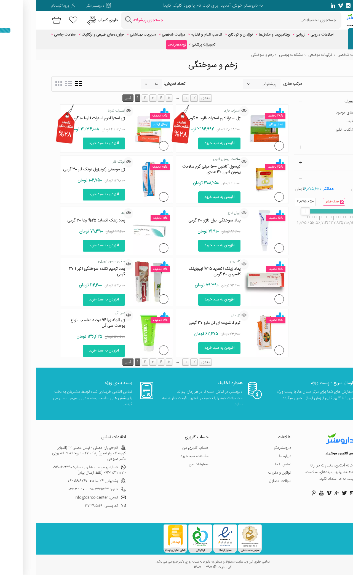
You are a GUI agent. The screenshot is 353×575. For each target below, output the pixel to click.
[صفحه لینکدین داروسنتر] (297, 5)
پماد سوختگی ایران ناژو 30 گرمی (178, 220)
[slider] (326, 211)
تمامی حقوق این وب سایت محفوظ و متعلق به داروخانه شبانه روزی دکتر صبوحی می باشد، (176, 562)
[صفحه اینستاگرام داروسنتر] (316, 492)
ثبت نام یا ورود (160, 5)
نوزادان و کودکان (204, 35)
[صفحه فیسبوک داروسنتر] (335, 5)
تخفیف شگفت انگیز (315, 130)
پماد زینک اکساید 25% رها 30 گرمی (60, 220)
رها (86, 213)
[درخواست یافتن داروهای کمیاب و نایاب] (65, 20)
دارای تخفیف (320, 121)
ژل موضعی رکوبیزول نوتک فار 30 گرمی (58, 169)
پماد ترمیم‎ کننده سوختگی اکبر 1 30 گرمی (61, 272)
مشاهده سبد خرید (158, 456)
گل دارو (199, 315)
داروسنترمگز (246, 448)
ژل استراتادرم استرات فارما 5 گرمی (177, 118)
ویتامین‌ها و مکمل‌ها (238, 35)
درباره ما (249, 456)
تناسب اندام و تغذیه (170, 35)
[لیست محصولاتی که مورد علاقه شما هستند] (37, 20)
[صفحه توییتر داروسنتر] (327, 5)
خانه (334, 55)
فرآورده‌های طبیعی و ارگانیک (67, 35)
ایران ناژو (197, 213)
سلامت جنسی (28, 35)
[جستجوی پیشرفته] (107, 20)
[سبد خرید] (19, 20)
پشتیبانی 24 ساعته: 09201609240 (61, 481)
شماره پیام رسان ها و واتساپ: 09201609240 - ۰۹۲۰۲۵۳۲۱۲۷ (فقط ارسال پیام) (53, 470)
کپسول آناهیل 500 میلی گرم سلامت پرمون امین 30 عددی (175, 169)
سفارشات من (162, 464)
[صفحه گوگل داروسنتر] (320, 5)
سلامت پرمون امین (190, 159)
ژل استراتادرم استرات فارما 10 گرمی (61, 118)
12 (157, 98)
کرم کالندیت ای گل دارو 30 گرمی (178, 323)
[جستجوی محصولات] (217, 20)
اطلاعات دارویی (285, 35)
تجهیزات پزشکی (167, 45)
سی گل (84, 312)
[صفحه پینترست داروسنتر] (277, 492)
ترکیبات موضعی (284, 55)
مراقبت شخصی (137, 35)
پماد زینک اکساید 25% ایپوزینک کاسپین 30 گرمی (178, 272)
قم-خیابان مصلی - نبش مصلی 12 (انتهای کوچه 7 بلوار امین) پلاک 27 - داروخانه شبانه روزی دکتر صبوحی (53, 453)
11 (149, 98)
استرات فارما (195, 111)
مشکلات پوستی (255, 55)
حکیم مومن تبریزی (75, 261)
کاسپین (199, 261)
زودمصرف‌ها (140, 45)
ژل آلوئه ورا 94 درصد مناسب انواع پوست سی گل (61, 323)
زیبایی (264, 35)
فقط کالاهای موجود (315, 113)
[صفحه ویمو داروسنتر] (304, 5)
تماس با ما (247, 464)
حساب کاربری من (159, 448)
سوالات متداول (244, 481)
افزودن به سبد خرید (183, 143)
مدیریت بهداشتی (107, 35)
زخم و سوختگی (226, 55)
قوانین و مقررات (243, 473)
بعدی (169, 98)
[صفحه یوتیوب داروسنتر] (285, 492)
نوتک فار (83, 162)
